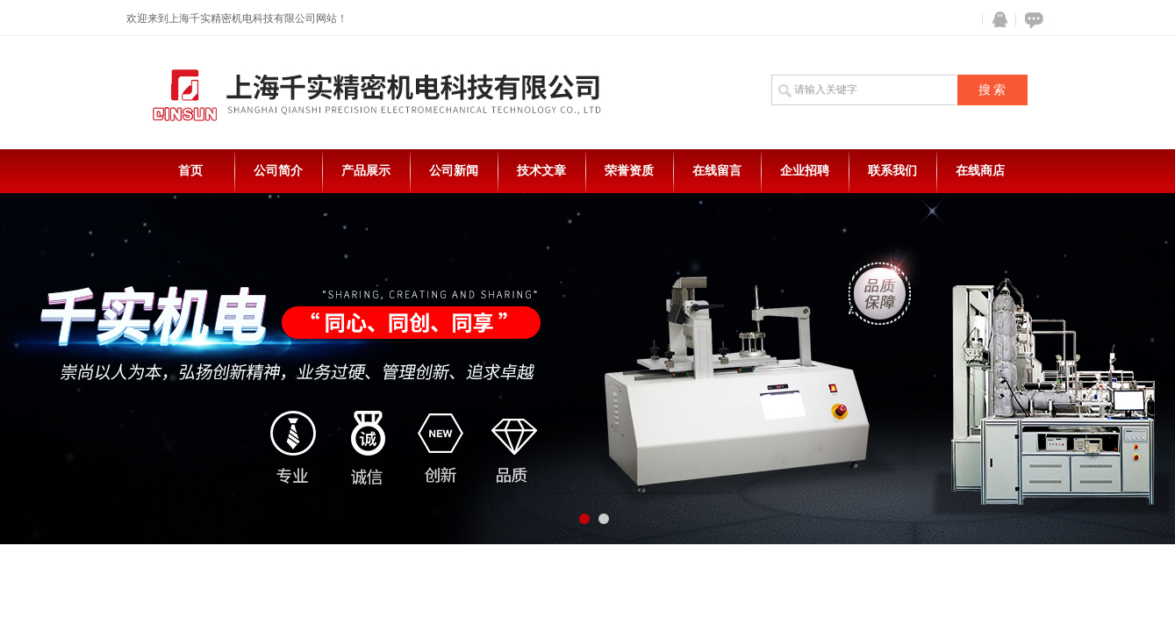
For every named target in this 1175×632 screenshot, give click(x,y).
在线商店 (980, 170)
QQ (996, 20)
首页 (190, 170)
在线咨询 (1031, 20)
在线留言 (717, 170)
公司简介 (278, 170)
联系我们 (892, 170)
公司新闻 (453, 170)
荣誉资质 (629, 170)
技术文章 (541, 170)
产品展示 (365, 170)
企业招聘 (804, 170)
